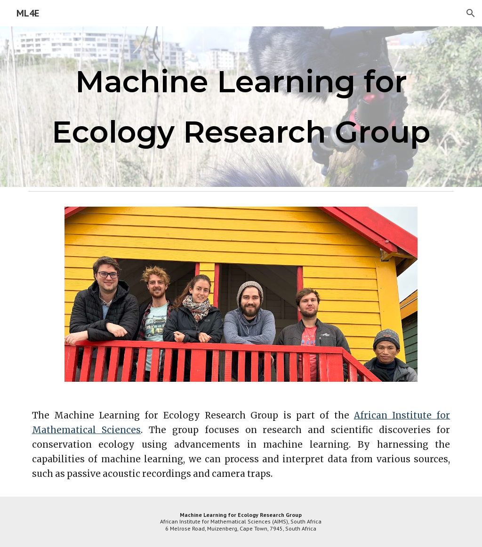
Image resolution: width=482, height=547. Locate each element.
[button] (470, 13)
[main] (241, 107)
